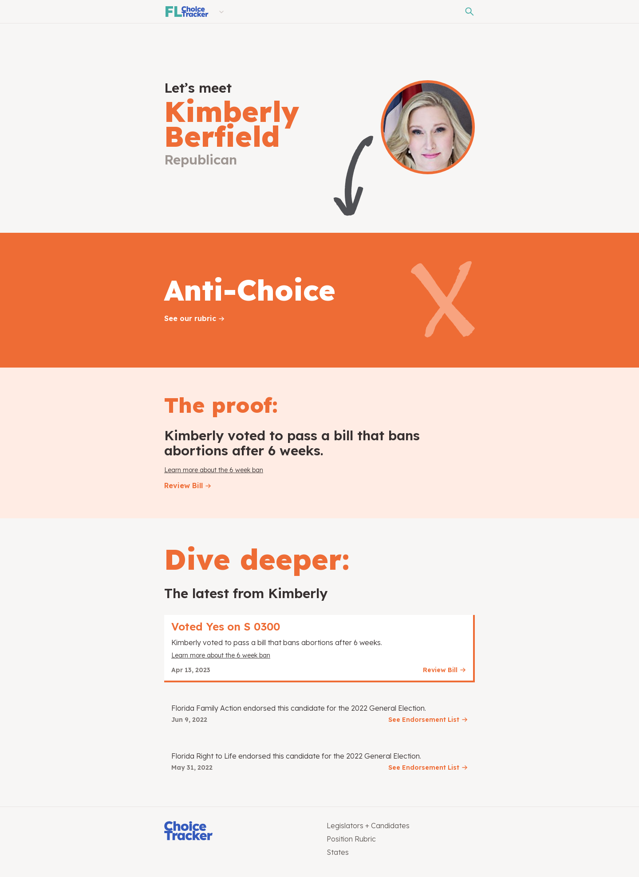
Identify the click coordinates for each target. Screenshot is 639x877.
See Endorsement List (423, 720)
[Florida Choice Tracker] (186, 11)
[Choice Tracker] (238, 831)
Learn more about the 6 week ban (213, 470)
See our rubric (190, 318)
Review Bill (183, 485)
